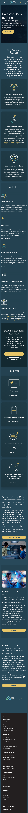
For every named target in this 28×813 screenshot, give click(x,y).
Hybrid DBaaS (5, 735)
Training (4, 755)
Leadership (4, 788)
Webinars (4, 775)
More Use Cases (5, 742)
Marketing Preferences (6, 810)
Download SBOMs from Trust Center (11, 291)
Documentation (14, 354)
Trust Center (5, 757)
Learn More (14, 624)
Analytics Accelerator (7, 721)
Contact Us (7, 32)
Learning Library (5, 779)
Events (3, 773)
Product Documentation (7, 748)
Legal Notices (4, 808)
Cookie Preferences (17, 810)
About (3, 786)
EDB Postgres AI (5, 713)
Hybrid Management (6, 717)
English (6, 803)
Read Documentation (13, 416)
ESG (10, 808)
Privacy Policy (15, 808)
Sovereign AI (5, 730)
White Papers (5, 777)
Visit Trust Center (6, 235)
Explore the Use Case (14, 530)
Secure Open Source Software (9, 739)
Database (4, 715)
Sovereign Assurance (7, 724)
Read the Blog (13, 447)
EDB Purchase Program (7, 762)
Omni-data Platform (6, 737)
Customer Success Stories (8, 770)
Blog (3, 768)
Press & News (5, 790)
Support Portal (5, 753)
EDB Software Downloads (14, 349)
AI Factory (4, 719)
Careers (3, 793)
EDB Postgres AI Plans (7, 759)
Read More (4, 264)
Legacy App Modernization (8, 733)
